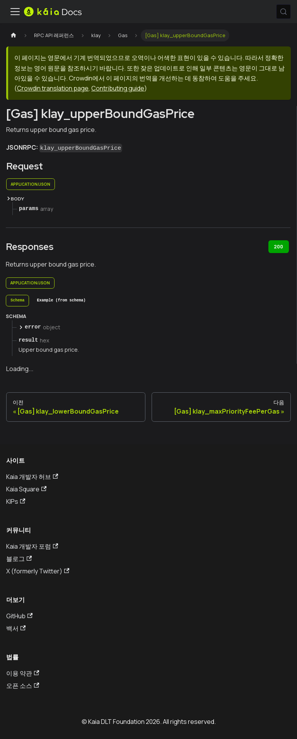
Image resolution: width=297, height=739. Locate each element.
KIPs (15, 501)
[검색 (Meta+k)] (283, 11)
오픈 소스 (22, 685)
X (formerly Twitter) (37, 571)
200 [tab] (278, 246)
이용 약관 (22, 673)
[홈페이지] (13, 35)
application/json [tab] (30, 184)
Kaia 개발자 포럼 (32, 546)
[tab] (17, 300)
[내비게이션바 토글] (15, 11)
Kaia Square (26, 489)
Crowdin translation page (53, 88)
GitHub (19, 616)
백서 (16, 628)
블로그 (19, 558)
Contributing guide (117, 88)
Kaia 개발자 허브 (32, 476)
